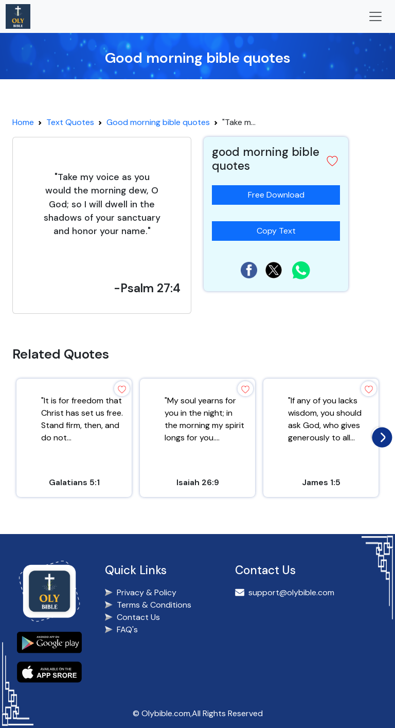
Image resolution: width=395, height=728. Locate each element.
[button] (332, 161)
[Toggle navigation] (375, 16)
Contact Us (138, 617)
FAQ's (127, 629)
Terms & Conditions (154, 604)
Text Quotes (70, 122)
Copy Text (280, 228)
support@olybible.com (291, 592)
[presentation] (379, 434)
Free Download (276, 194)
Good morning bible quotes (158, 122)
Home (23, 122)
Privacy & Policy (146, 592)
